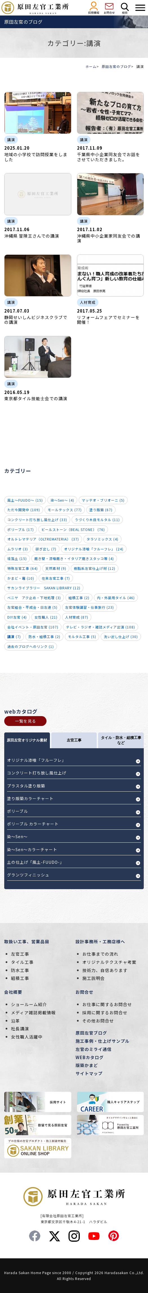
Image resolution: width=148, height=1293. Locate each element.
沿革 (15, 1021)
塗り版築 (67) (100, 509)
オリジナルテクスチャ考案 (109, 962)
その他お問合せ (98, 1021)
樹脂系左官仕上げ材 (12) (94, 568)
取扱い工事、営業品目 (26, 941)
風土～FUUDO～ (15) (25, 500)
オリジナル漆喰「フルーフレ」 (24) (93, 548)
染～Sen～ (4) (62, 500)
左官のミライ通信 (94, 1049)
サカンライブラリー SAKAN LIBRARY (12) (43, 587)
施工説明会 (93, 978)
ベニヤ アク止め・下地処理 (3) (34, 597)
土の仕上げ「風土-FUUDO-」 (35, 862)
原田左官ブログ (91, 1033)
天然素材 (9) (55, 568)
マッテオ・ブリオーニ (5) (103, 500)
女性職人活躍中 (27, 1037)
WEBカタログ (90, 1057)
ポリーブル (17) (20, 529)
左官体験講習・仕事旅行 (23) (89, 607)
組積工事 (20, 978)
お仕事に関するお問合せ (107, 1004)
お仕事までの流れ (100, 954)
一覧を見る (25, 721)
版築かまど (87, 1065)
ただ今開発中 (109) (23, 509)
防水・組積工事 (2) (44, 636)
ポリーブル (17, 811)
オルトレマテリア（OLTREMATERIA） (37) (43, 539)
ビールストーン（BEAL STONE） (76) (73, 529)
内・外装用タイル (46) (116, 597)
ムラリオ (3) (17, 548)
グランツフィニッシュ (28, 875)
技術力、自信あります (104, 970)
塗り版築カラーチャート (30, 798)
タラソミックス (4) (102, 539)
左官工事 (20, 954)
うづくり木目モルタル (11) (97, 519)
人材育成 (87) (76, 617)
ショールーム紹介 (29, 1004)
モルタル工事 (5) (82, 636)
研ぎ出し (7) (46, 548)
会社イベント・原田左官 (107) (32, 627)
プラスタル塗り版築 (26, 786)
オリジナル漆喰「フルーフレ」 (36, 760)
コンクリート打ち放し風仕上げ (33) (37, 519)
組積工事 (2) (79, 597)
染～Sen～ (17, 836)
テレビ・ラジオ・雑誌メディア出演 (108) (100, 627)
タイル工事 (22, 962)
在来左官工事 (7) (56, 578)
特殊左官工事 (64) (22, 568)
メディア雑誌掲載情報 (33, 1012)
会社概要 (13, 992)
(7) (14, 636)
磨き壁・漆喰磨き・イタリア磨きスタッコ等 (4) (74, 558)
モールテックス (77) (65, 509)
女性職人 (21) (46, 617)
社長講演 (20, 1028)
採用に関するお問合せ (104, 1012)
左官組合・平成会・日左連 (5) (32, 607)
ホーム (90, 66)
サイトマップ (89, 1073)
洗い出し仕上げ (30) (121, 636)
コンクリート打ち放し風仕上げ (36, 773)
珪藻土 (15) (17, 558)
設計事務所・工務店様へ (100, 941)
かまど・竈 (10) (20, 578)
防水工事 (20, 970)
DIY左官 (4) (17, 617)
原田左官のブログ (116, 66)
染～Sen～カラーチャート (32, 849)
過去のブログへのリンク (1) (30, 646)
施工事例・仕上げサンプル (103, 1041)
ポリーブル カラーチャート (33, 824)
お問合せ (85, 992)
